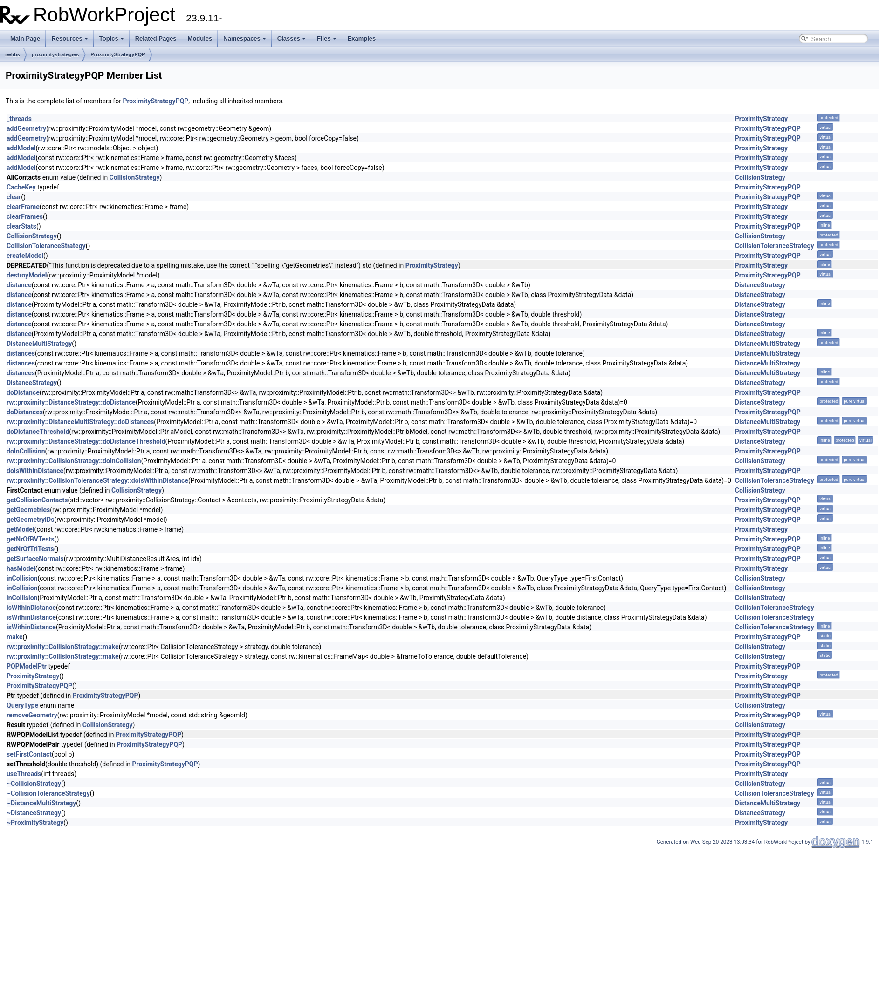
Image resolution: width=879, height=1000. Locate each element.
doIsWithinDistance (35, 470)
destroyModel (27, 275)
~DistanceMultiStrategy (41, 803)
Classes (291, 38)
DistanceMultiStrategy (39, 343)
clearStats (21, 226)
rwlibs (12, 54)
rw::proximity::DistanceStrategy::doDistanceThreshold (86, 441)
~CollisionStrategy (34, 783)
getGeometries (28, 510)
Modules (200, 38)
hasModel (21, 568)
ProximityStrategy (761, 118)
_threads (19, 118)
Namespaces (244, 38)
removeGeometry (32, 715)
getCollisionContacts (37, 500)
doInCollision (26, 451)
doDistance (23, 392)
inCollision (22, 578)
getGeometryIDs (30, 519)
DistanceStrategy (760, 285)
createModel (25, 255)
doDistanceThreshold (38, 431)
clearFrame (23, 206)
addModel (21, 148)
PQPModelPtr (27, 666)
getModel (20, 529)
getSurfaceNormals (35, 558)
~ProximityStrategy (35, 822)
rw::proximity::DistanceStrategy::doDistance (71, 402)
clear (14, 197)
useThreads (24, 773)
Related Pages (156, 38)
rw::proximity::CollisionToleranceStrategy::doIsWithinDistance (97, 480)
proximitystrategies (55, 54)
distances (21, 353)
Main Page (25, 38)
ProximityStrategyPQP (117, 54)
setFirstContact (29, 754)
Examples (362, 38)
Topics (111, 38)
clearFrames (25, 216)
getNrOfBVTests (31, 539)
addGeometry (26, 128)
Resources (69, 38)
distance (19, 285)
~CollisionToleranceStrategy (48, 793)
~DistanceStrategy (34, 813)
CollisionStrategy (135, 177)
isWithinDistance (31, 607)
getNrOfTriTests (30, 549)
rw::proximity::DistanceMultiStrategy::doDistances (80, 422)
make (15, 637)
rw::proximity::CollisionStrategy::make (63, 646)
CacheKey (21, 187)
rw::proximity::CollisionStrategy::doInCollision (74, 461)
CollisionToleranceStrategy (46, 246)
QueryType (22, 705)
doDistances (25, 412)
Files (326, 38)
